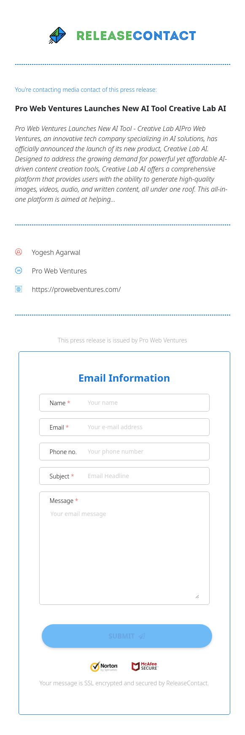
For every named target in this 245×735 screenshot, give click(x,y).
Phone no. (63, 452)
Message (64, 501)
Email (59, 427)
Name (60, 403)
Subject (62, 476)
